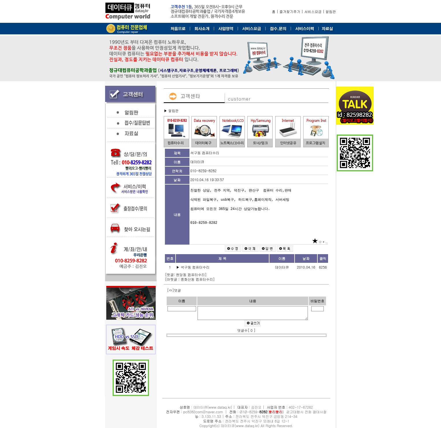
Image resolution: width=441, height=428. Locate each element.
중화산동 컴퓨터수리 (197, 279)
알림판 (331, 11)
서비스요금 (313, 11)
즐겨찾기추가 (290, 11)
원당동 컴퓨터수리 (190, 274)
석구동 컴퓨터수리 (196, 267)
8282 (263, 411)
